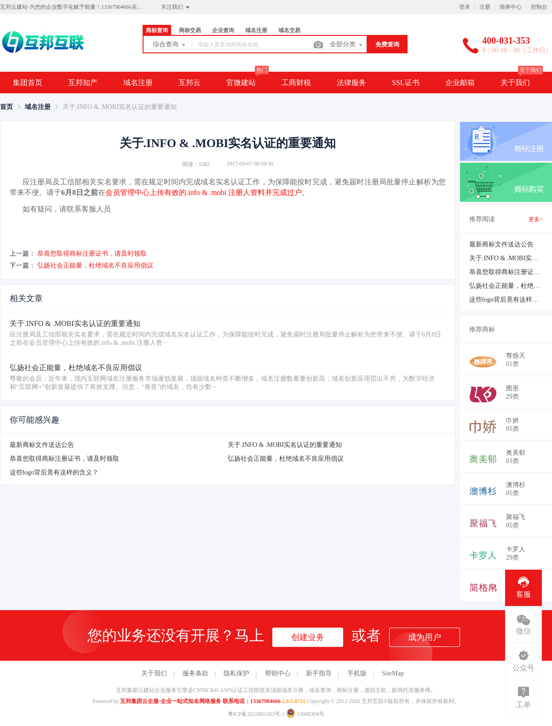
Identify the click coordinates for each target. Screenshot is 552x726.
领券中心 (511, 7)
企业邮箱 (460, 82)
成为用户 (424, 637)
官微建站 (241, 82)
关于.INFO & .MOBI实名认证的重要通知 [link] (120, 106)
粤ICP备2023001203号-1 (256, 714)
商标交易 (190, 30)
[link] (6, 106)
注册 (484, 7)
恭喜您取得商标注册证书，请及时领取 (92, 253)
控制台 (539, 7)
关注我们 (176, 7)
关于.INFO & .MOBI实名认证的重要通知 (285, 444)
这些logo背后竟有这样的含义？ (54, 472)
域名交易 (289, 30)
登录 (464, 7)
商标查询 (157, 30)
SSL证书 (406, 82)
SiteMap (392, 673)
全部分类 (347, 45)
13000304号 (305, 714)
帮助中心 (278, 673)
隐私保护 (236, 673)
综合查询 (170, 45)
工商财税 (296, 82)
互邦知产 (83, 82)
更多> (536, 219)
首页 (6, 106)
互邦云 (189, 82)
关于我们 (515, 82)
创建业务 (307, 637)
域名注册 (256, 30)
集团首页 (27, 82)
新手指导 (319, 673)
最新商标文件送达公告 (42, 444)
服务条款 (195, 673)
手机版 (357, 673)
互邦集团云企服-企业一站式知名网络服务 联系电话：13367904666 (200, 701)
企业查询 (223, 30)
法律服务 (351, 82)
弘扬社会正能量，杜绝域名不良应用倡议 (95, 265)
